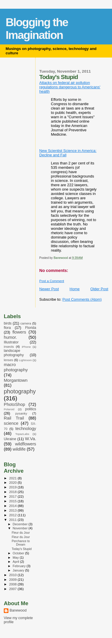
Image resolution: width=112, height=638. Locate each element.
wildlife (19, 449)
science (11, 423)
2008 (13, 584)
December (21, 524)
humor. (10, 337)
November (21, 528)
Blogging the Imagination (37, 28)
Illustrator (11, 342)
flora (7, 328)
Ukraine (10, 439)
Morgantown (16, 380)
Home (75, 289)
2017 (13, 496)
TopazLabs (22, 434)
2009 (13, 579)
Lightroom (25, 360)
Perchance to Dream (21, 542)
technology (25, 428)
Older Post (99, 289)
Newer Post (49, 289)
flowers (19, 332)
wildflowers (25, 444)
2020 (13, 482)
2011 (13, 519)
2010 (13, 575)
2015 (13, 501)
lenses (8, 360)
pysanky (21, 413)
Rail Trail (14, 418)
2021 (13, 478)
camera (25, 323)
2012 (13, 515)
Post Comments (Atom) (82, 299)
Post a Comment (51, 281)
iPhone (26, 346)
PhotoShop (14, 404)
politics (30, 409)
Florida (30, 328)
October (19, 553)
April (16, 561)
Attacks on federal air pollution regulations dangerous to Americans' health (69, 87)
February (20, 566)
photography (20, 391)
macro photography (16, 367)
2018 (13, 492)
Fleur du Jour (21, 532)
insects (9, 346)
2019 (13, 487)
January (19, 570)
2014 (13, 506)
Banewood (18, 610)
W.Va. (30, 438)
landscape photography (14, 353)
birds (8, 323)
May (16, 557)
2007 (13, 589)
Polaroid (9, 409)
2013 (13, 510)
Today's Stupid (21, 549)
